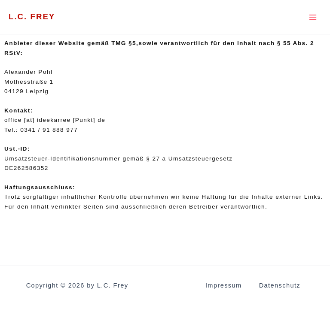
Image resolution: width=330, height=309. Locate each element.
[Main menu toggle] (313, 17)
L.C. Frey (33, 16)
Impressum (223, 285)
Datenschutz (279, 285)
